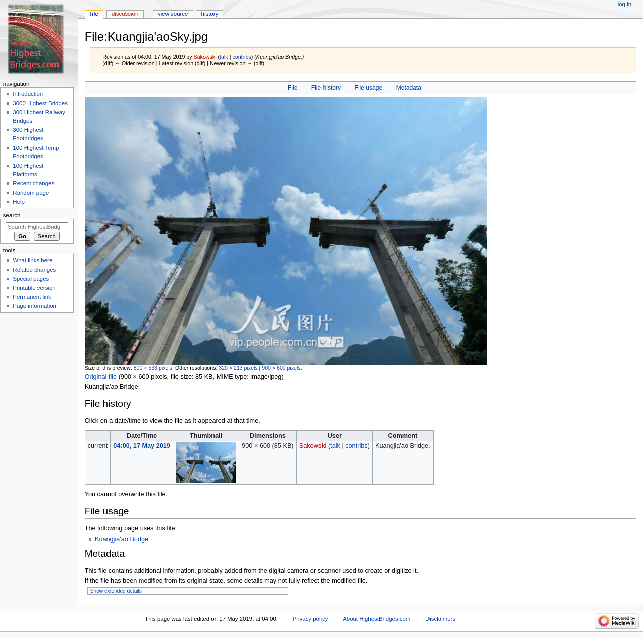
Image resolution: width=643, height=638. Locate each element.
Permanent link (32, 297)
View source (173, 14)
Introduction (28, 94)
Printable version (34, 288)
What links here (32, 260)
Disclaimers (440, 619)
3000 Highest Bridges (40, 103)
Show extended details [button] (116, 591)
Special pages (31, 279)
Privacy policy (310, 619)
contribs (241, 57)
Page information (34, 306)
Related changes (34, 270)
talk (224, 57)
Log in (624, 4)
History (210, 14)
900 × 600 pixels (281, 368)
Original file (101, 376)
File (292, 87)
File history (326, 87)
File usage (369, 87)
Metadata (408, 87)
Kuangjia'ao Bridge (121, 539)
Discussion (125, 14)
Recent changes (33, 183)
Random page (31, 193)
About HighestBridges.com (376, 619)
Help (19, 202)
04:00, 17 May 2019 (141, 445)
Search (12, 215)
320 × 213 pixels (238, 368)
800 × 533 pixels (153, 368)
